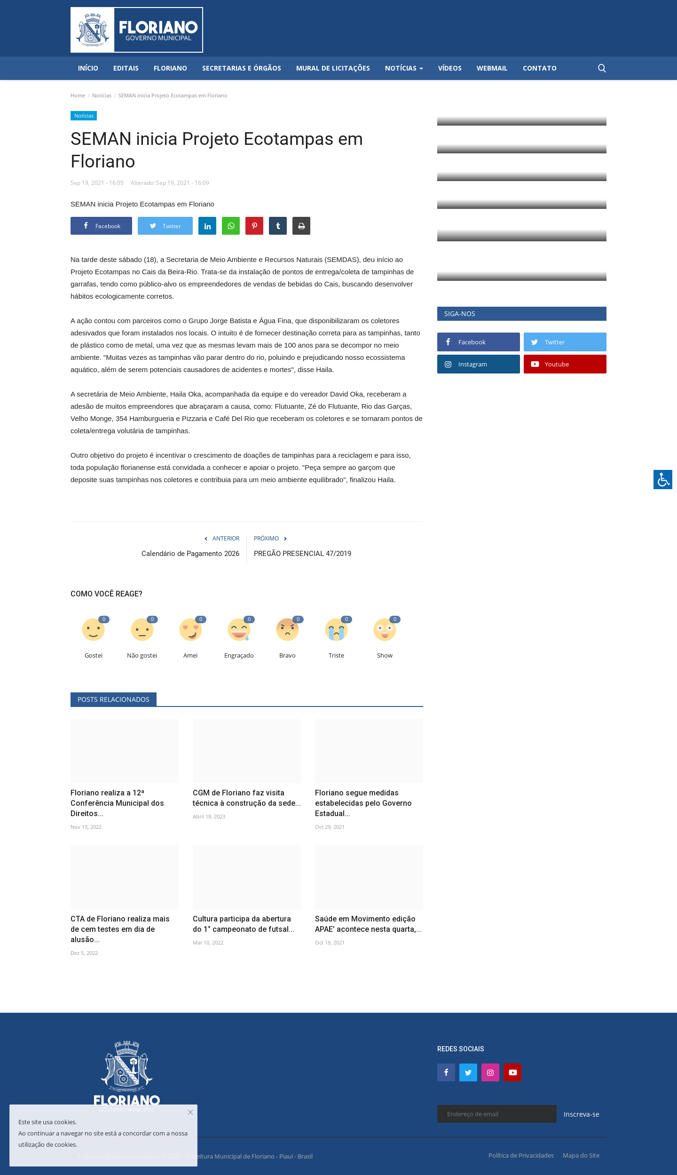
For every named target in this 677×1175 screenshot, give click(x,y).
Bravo (287, 655)
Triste (336, 655)
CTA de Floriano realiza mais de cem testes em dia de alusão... (120, 929)
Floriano (170, 68)
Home (78, 95)
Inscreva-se (581, 1114)
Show (385, 655)
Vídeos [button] (450, 68)
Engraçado (239, 655)
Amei (190, 655)
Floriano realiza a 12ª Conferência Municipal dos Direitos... (117, 803)
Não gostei (142, 655)
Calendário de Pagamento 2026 (190, 553)
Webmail (492, 68)
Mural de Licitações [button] (333, 68)
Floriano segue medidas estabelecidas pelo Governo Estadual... (363, 803)
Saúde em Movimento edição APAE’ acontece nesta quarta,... (368, 924)
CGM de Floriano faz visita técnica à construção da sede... (247, 798)
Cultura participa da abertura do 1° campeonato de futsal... (243, 924)
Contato (540, 68)
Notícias (101, 95)
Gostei (93, 655)
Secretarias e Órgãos (241, 68)
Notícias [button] (404, 68)
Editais (126, 68)
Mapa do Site (581, 1155)
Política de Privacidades (521, 1155)
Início (88, 68)
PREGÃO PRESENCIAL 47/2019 (302, 553)
